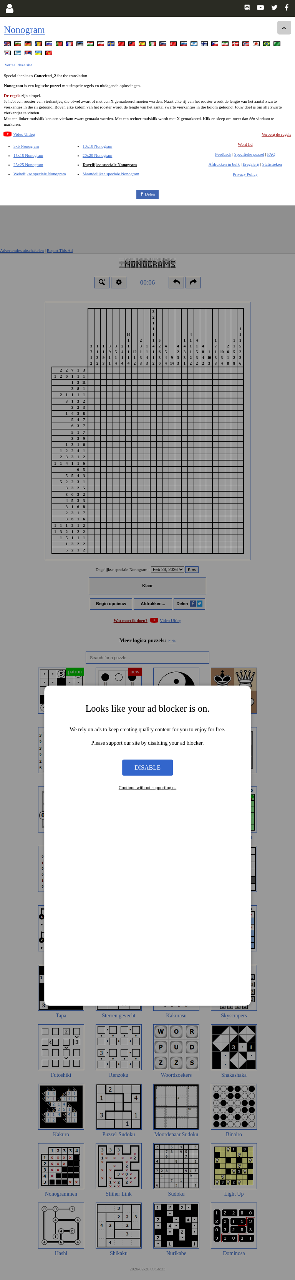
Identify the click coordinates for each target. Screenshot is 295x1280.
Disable (147, 562)
